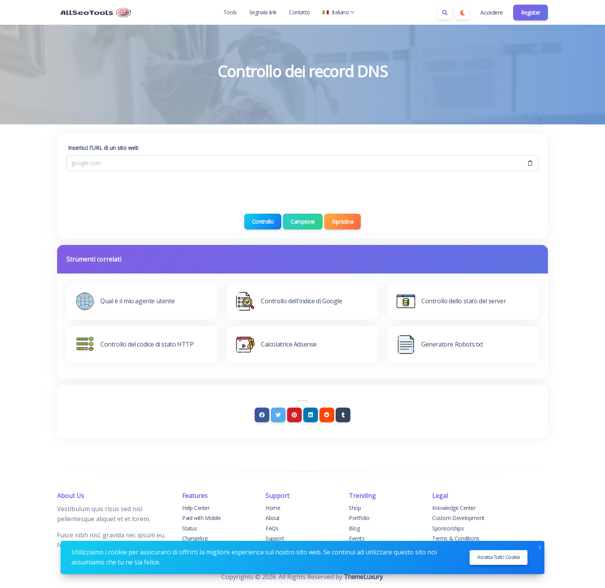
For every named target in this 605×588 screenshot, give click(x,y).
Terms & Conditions (456, 538)
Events (357, 538)
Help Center (196, 508)
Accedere (491, 12)
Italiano (339, 12)
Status (189, 528)
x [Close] (539, 546)
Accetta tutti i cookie (498, 557)
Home (272, 508)
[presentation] (302, 192)
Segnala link (263, 12)
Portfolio (359, 518)
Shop (355, 508)
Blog (354, 528)
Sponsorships (448, 528)
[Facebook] (262, 415)
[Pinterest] (294, 415)
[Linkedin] (310, 415)
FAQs (271, 528)
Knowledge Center (454, 508)
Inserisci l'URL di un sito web (103, 147)
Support (274, 538)
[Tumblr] (343, 415)
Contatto (299, 12)
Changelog (194, 538)
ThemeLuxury (363, 577)
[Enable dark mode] (462, 12)
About (272, 518)
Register (530, 12)
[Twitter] (278, 415)
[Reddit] (326, 415)
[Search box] (444, 12)
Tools (230, 12)
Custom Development (458, 518)
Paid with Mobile (201, 518)
